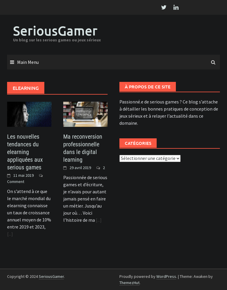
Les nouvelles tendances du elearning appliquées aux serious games (25, 152)
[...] (10, 234)
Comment (15, 181)
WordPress (166, 276)
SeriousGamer (55, 30)
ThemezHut (129, 282)
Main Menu (28, 62)
